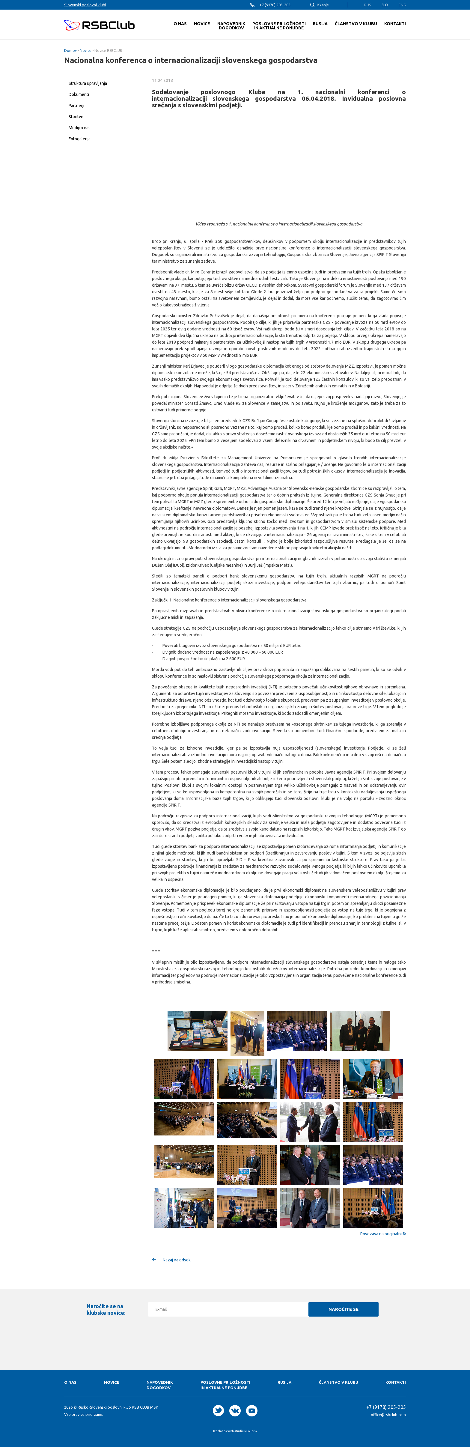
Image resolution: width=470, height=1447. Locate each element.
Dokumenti (79, 94)
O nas (70, 1382)
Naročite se (343, 1309)
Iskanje (323, 5)
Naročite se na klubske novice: (106, 1309)
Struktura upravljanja (88, 83)
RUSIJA (284, 1382)
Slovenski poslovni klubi (85, 5)
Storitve (76, 116)
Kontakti (395, 1382)
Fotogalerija (80, 138)
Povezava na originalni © (383, 1233)
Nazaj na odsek (177, 1260)
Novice (85, 50)
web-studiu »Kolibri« (242, 1431)
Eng (402, 5)
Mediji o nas (80, 127)
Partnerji (76, 105)
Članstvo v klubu (338, 1382)
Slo (385, 5)
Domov (70, 50)
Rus (367, 5)
